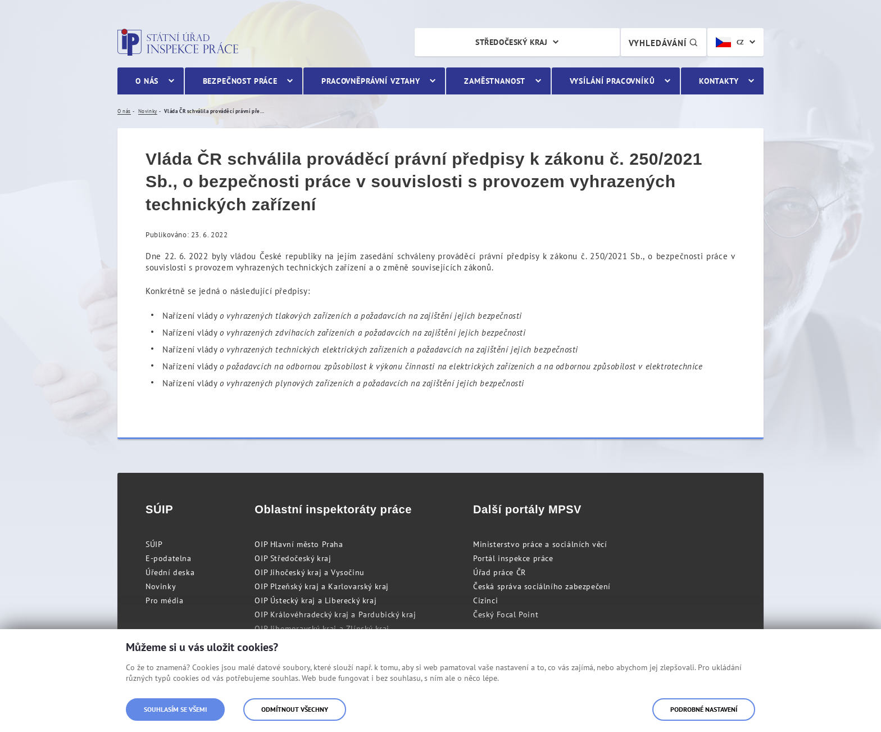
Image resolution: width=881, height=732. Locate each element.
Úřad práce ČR (499, 572)
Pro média (164, 600)
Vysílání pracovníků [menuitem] (612, 81)
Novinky (161, 586)
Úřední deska (170, 572)
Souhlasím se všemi (175, 709)
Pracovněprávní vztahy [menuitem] (370, 81)
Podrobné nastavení (703, 709)
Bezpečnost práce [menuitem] (240, 81)
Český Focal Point (505, 614)
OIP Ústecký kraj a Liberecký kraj (315, 600)
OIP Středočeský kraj (293, 558)
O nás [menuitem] (146, 81)
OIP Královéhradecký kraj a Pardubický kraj (335, 614)
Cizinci (485, 600)
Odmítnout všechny (294, 709)
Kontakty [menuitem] (719, 81)
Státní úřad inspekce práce (177, 42)
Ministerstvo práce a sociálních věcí (540, 544)
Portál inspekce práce (513, 558)
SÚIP (154, 544)
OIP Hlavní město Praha (299, 544)
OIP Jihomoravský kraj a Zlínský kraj (322, 628)
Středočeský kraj (511, 42)
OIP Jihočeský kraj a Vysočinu (309, 572)
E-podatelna (169, 558)
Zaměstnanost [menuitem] (494, 81)
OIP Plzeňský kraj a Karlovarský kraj (322, 586)
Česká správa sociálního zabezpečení (542, 586)
